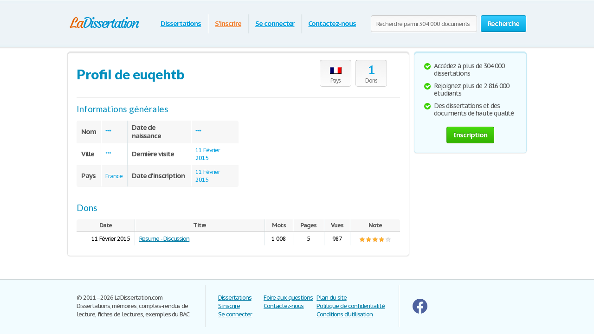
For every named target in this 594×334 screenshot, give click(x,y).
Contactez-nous (331, 23)
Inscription (470, 134)
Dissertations (181, 23)
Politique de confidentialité (350, 306)
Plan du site (331, 298)
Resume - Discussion (164, 239)
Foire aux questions (288, 298)
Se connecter (275, 23)
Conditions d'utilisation (344, 314)
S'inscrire (228, 23)
